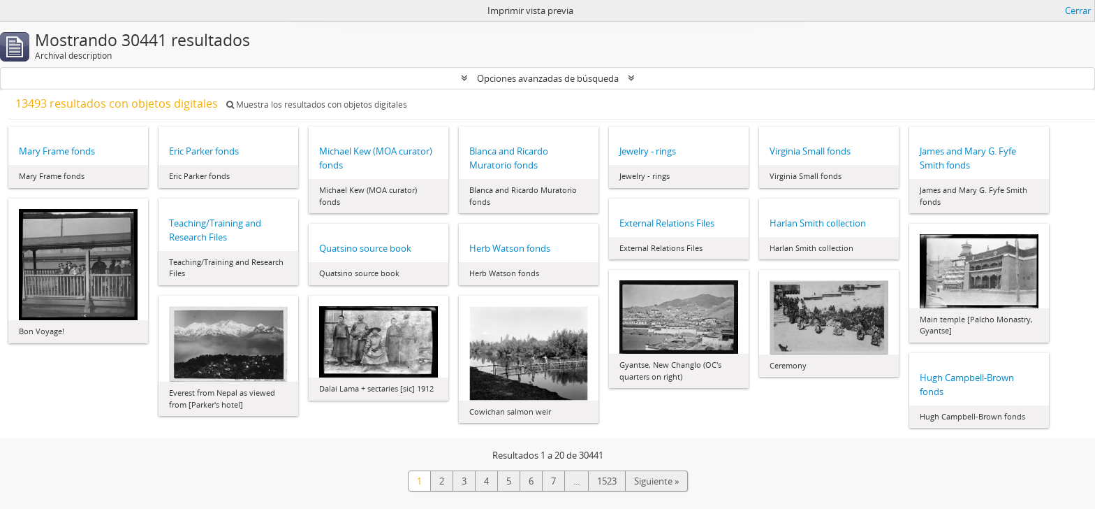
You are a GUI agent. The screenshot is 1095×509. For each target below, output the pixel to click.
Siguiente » (656, 481)
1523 (607, 481)
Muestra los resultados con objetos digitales (316, 104)
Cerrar (1078, 10)
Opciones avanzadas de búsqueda (548, 78)
